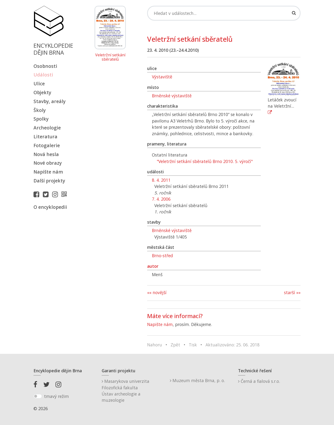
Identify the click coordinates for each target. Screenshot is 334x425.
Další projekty (49, 180)
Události (43, 74)
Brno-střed (162, 255)
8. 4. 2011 (161, 180)
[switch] (37, 396)
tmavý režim (56, 396)
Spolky (41, 119)
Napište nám (48, 172)
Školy (39, 110)
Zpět (175, 345)
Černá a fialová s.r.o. (259, 381)
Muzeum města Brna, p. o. (197, 380)
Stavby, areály (49, 101)
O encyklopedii (50, 207)
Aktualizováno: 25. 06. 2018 (233, 345)
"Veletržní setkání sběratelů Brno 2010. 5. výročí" (205, 161)
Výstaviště (162, 77)
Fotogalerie (46, 145)
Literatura (45, 136)
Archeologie (47, 127)
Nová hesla (46, 154)
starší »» (292, 292)
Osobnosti (45, 66)
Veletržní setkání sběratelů (110, 57)
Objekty (42, 92)
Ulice (39, 83)
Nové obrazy (47, 163)
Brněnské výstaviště (172, 96)
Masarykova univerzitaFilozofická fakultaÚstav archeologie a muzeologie (125, 390)
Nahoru (154, 345)
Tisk (193, 345)
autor (152, 266)
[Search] (224, 13)
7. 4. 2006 (161, 199)
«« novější (157, 292)
